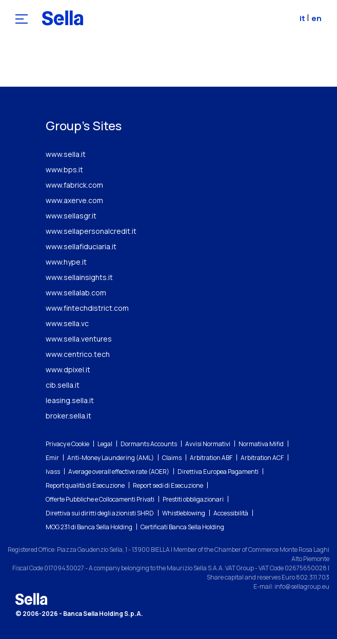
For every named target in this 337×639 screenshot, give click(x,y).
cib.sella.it (63, 385)
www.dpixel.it (68, 369)
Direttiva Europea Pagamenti (218, 471)
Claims (172, 457)
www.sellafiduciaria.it (81, 246)
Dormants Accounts (149, 444)
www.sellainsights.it (79, 277)
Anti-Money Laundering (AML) (110, 457)
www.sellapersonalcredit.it (91, 231)
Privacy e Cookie (67, 444)
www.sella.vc (67, 323)
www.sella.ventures (79, 339)
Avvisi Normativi (207, 444)
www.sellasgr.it (71, 216)
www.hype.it (66, 262)
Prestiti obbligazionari (193, 499)
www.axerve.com (74, 200)
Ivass (53, 471)
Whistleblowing (183, 513)
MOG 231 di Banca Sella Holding (89, 527)
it (303, 18)
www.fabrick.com (74, 185)
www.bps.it (64, 169)
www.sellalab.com (76, 292)
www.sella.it (66, 154)
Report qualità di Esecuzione (85, 485)
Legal (104, 444)
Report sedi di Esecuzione (168, 485)
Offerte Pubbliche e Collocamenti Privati (100, 499)
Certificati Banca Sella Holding (182, 527)
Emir (52, 457)
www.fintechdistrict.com (87, 308)
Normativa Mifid (261, 444)
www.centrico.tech (78, 354)
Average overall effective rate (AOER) (118, 471)
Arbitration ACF (262, 457)
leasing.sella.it (70, 400)
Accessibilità (230, 513)
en (316, 18)
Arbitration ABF (211, 457)
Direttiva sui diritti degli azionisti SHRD (100, 513)
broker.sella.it (68, 416)
